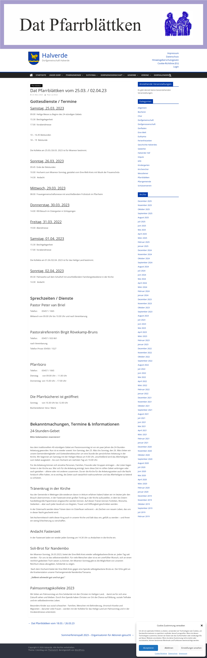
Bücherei (142, 112)
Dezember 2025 (145, 201)
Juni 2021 (142, 422)
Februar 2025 (144, 242)
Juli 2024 (141, 270)
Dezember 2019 (145, 496)
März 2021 (142, 434)
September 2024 (145, 262)
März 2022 (142, 385)
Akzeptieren (148, 648)
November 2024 (145, 254)
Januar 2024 (143, 295)
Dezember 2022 (145, 348)
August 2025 (143, 217)
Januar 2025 (143, 246)
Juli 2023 (141, 320)
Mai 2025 (142, 229)
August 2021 (143, 414)
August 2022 (143, 365)
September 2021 (145, 410)
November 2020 (145, 451)
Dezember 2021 (145, 397)
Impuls (141, 157)
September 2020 (145, 459)
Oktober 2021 (144, 406)
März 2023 (142, 336)
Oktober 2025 (144, 209)
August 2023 (143, 315)
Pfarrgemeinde (73, 75)
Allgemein (142, 108)
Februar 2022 (144, 389)
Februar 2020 (144, 487)
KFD (139, 161)
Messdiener (143, 173)
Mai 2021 (142, 426)
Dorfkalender (161, 75)
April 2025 (142, 234)
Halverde (55, 55)
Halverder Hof (144, 153)
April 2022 (142, 381)
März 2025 (142, 238)
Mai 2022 (142, 377)
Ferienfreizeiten (145, 140)
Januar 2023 (143, 344)
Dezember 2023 (145, 299)
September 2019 (145, 508)
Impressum (183, 653)
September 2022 (145, 361)
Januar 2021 (143, 442)
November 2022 (145, 352)
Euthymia (91, 75)
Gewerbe (132, 75)
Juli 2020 (141, 467)
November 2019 (145, 500)
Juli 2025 (141, 221)
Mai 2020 (142, 475)
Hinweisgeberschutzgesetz (165, 60)
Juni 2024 (142, 275)
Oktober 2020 (144, 455)
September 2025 (145, 213)
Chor (140, 116)
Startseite (41, 75)
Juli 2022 (141, 369)
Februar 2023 (144, 340)
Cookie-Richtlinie (161, 653)
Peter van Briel (52, 95)
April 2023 (142, 332)
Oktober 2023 (144, 307)
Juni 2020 (142, 471)
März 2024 (142, 287)
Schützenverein (145, 185)
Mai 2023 (142, 328)
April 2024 (142, 283)
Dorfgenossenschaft (111, 75)
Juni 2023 (142, 324)
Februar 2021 (144, 438)
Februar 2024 (144, 291)
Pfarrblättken (36, 86)
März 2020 (142, 483)
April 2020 (142, 479)
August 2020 (143, 463)
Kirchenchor (143, 169)
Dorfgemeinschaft (146, 120)
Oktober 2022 (144, 356)
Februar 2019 (144, 516)
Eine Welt (142, 132)
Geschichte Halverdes (147, 144)
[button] (201, 625)
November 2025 (145, 205)
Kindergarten (144, 165)
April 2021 (142, 430)
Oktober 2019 (144, 504)
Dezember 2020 (145, 446)
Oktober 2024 (144, 258)
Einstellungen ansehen (191, 648)
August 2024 (143, 266)
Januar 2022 (143, 393)
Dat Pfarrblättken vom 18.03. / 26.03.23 (51, 623)
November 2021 (145, 401)
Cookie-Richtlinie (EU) (168, 63)
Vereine (145, 75)
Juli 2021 (141, 418)
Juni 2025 (142, 225)
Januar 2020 (143, 492)
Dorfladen (142, 128)
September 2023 (145, 311)
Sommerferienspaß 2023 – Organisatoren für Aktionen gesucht (97, 635)
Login (176, 66)
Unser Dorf (55, 75)
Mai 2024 (142, 279)
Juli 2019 (141, 512)
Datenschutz (173, 653)
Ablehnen (169, 648)
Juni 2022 (142, 373)
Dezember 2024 (145, 250)
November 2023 (145, 303)
